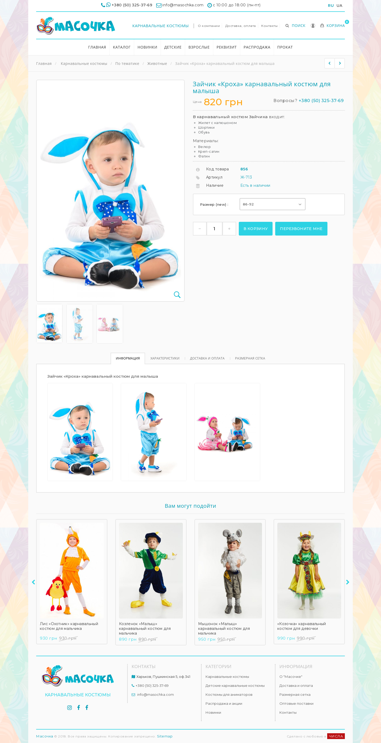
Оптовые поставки (296, 703)
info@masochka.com (155, 694)
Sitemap (165, 736)
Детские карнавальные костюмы (235, 685)
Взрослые (198, 47)
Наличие (215, 185)
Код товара (217, 169)
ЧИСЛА (336, 736)
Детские (173, 47)
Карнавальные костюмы (160, 25)
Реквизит (227, 47)
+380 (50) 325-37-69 (132, 5)
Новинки (147, 47)
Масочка (44, 736)
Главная (97, 47)
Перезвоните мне (301, 228)
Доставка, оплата (240, 26)
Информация (128, 358)
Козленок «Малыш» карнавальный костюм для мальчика (145, 628)
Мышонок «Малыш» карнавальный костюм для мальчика (224, 628)
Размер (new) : (215, 204)
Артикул (214, 177)
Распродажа (257, 47)
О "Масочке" (290, 676)
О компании (209, 26)
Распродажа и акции (224, 703)
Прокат (285, 47)
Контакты (269, 26)
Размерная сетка (250, 358)
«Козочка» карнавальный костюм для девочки (301, 626)
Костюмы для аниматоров (229, 694)
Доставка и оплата (207, 358)
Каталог (122, 47)
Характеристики (164, 358)
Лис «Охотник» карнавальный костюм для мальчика (69, 626)
